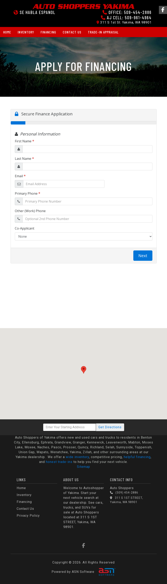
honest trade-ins (59, 462)
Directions (110, 427)
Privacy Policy (28, 515)
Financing (48, 32)
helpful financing (137, 457)
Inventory (26, 32)
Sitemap (83, 467)
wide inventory (77, 457)
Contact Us (72, 32)
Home (7, 32)
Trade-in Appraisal (103, 32)
